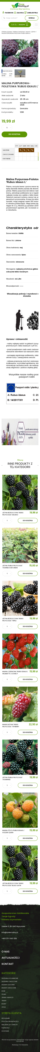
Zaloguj (19, 12)
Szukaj (32, 18)
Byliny (4, 1004)
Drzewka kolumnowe (10, 978)
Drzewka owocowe (9, 981)
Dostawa (5, 1031)
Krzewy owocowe (9, 988)
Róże (3, 991)
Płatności (5, 1028)
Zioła (4, 1007)
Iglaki (4, 994)
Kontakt (8, 963)
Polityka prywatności (10, 1021)
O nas (5, 951)
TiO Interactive (23, 1045)
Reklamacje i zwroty (10, 1025)
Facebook (7, 12)
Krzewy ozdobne (8, 985)
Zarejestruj (31, 12)
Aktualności (11, 957)
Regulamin (6, 1018)
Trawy (4, 1001)
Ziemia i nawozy (7, 997)
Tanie (24, 5)
